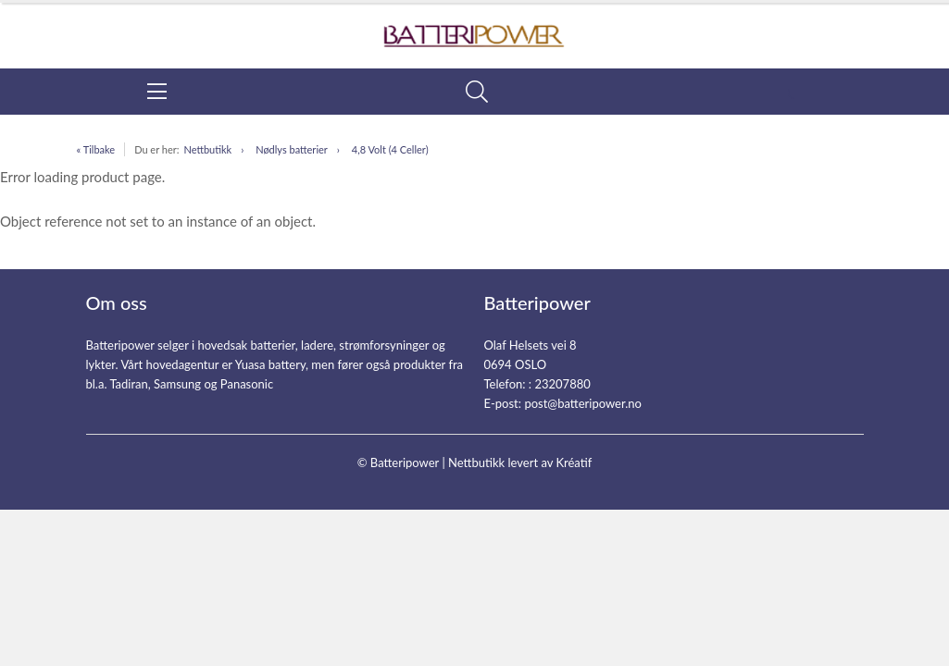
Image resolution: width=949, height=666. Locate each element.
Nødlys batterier (292, 149)
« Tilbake (96, 149)
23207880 (562, 383)
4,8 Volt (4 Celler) (390, 149)
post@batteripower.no (583, 403)
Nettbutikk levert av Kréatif (520, 462)
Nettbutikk (207, 149)
